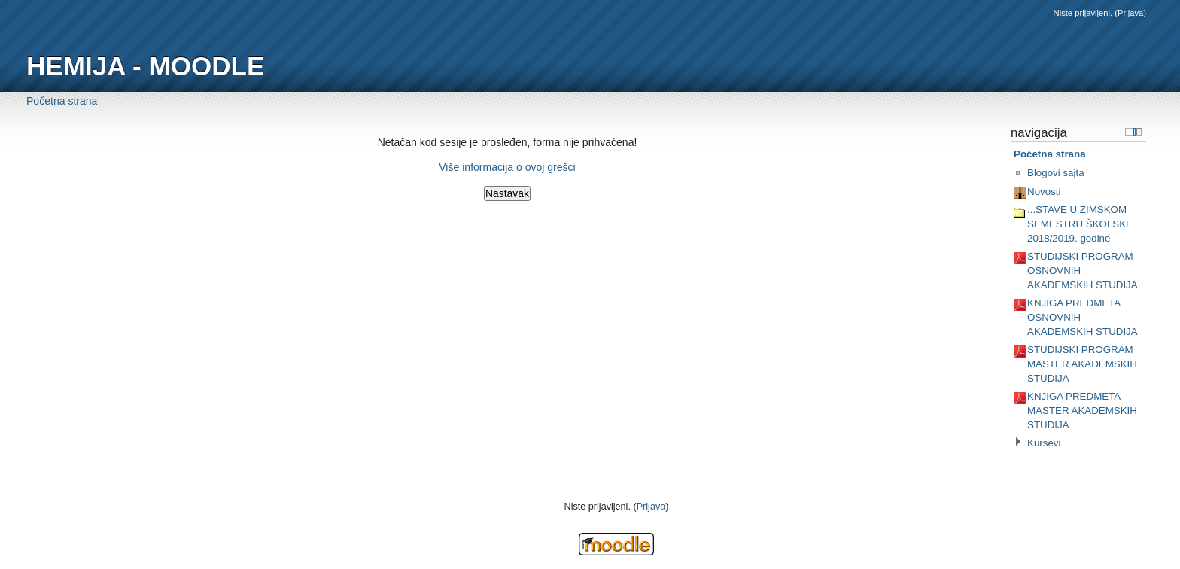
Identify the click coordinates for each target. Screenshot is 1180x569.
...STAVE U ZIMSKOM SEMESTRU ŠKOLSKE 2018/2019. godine (1080, 223)
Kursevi (1043, 443)
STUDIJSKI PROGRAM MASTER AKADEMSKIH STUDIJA (1082, 363)
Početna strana (61, 101)
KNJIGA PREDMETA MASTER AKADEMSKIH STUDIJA (1082, 410)
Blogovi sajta (1055, 172)
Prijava (1130, 12)
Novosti (1043, 191)
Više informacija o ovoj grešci (507, 167)
